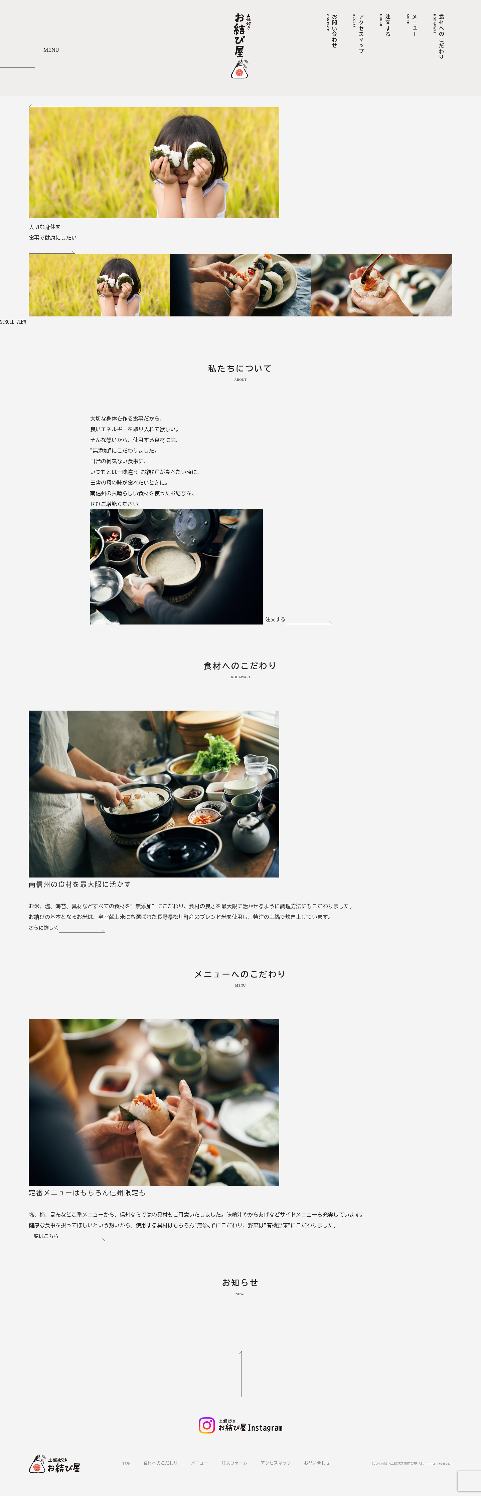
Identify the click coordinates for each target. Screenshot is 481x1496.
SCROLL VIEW (14, 321)
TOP (126, 1462)
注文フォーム (234, 1463)
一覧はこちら (68, 1237)
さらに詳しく (68, 929)
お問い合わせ (317, 1463)
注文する (299, 620)
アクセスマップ (276, 1463)
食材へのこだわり (160, 1463)
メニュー (199, 1463)
